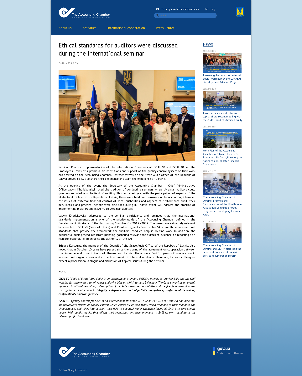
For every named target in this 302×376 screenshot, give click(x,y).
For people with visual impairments (177, 9)
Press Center (165, 28)
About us (65, 28)
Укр (206, 9)
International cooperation (126, 28)
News (208, 44)
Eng (213, 9)
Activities (89, 28)
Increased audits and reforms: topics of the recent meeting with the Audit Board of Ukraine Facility (222, 116)
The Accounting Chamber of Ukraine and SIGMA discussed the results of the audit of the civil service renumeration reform (222, 250)
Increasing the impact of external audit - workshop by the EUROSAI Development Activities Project (222, 78)
